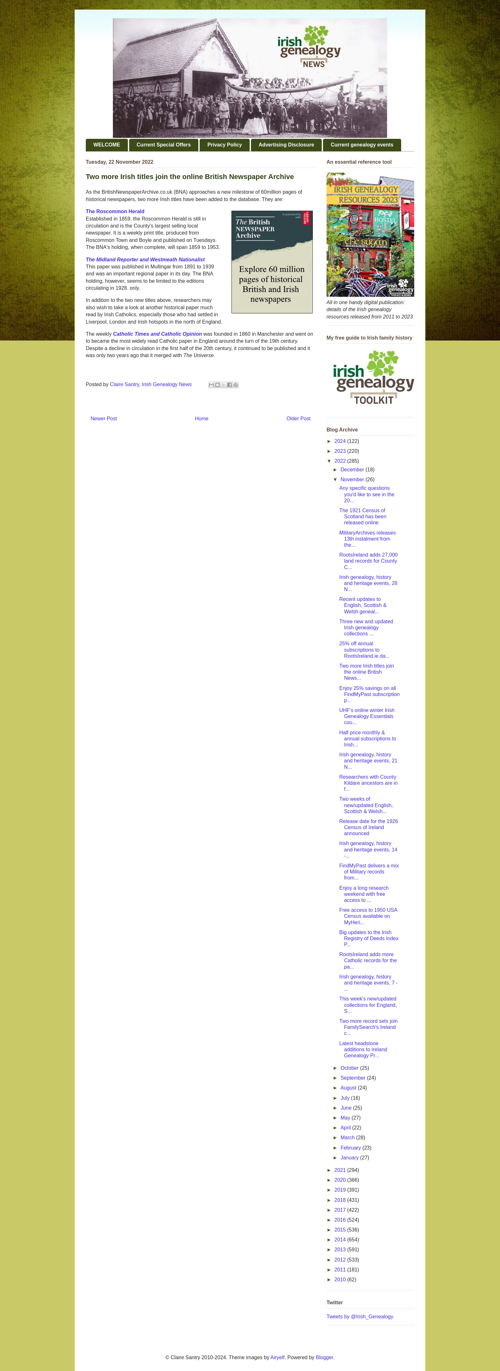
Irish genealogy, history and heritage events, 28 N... (368, 583)
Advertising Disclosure (286, 144)
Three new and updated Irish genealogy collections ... (366, 627)
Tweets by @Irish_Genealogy (360, 1316)
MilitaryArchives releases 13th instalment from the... (367, 539)
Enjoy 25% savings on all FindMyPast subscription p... (369, 694)
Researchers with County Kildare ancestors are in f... (368, 783)
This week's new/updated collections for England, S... (368, 1005)
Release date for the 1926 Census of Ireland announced (368, 827)
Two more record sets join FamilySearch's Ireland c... (368, 1027)
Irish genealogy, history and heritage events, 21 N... (368, 760)
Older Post (298, 418)
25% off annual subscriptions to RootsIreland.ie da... (364, 649)
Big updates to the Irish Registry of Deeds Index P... (369, 938)
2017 (341, 1210)
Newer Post (104, 418)
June (347, 1108)
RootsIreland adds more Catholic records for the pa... (368, 960)
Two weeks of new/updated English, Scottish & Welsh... (366, 805)
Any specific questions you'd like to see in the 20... (366, 494)
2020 (341, 1180)
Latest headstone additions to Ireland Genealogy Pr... (363, 1049)
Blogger (324, 1357)
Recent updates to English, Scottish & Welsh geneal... (362, 605)
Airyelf (277, 1357)
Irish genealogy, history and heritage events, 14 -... (368, 849)
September (354, 1078)
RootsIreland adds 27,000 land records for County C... (368, 561)
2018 (341, 1200)
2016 (341, 1220)
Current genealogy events (362, 144)
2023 (341, 451)
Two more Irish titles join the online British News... (366, 672)
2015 (341, 1229)
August (349, 1087)
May (346, 1117)
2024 (341, 441)
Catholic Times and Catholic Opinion (157, 334)
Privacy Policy (224, 144)
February (351, 1147)
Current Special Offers (164, 144)
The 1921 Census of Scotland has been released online (362, 516)
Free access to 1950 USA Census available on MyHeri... (368, 916)
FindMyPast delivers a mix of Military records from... (369, 871)
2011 (341, 1269)
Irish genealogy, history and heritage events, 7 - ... (368, 983)
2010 (341, 1279)
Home (202, 418)
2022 (341, 461)
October (350, 1068)
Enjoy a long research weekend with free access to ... (364, 894)
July (346, 1098)
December (353, 469)
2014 (341, 1239)
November (353, 479)
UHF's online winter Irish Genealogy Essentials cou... (366, 716)
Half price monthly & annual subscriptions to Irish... (367, 738)
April (346, 1127)
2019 (341, 1190)
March (348, 1137)
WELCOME (106, 144)
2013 (341, 1249)
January (350, 1157)
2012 (341, 1259)
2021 (341, 1170)
